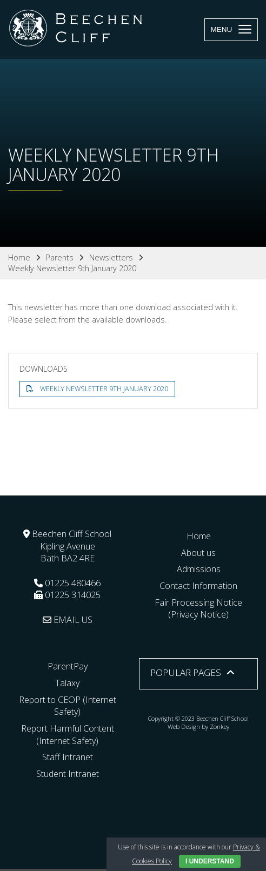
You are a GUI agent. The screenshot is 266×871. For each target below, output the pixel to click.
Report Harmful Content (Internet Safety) (67, 734)
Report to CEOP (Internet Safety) (67, 706)
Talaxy (67, 683)
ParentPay (68, 666)
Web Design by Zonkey (198, 726)
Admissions (199, 569)
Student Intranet (67, 774)
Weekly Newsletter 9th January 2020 (104, 388)
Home (199, 536)
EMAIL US (67, 620)
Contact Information (198, 586)
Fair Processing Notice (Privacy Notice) (198, 609)
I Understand (209, 861)
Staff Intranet (67, 757)
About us (198, 553)
